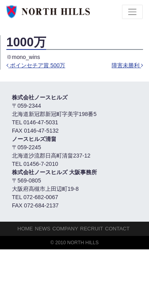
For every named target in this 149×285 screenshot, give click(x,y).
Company (65, 229)
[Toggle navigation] (132, 12)
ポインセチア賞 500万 (35, 65)
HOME (25, 229)
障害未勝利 (127, 65)
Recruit (91, 229)
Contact (117, 229)
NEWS (42, 229)
